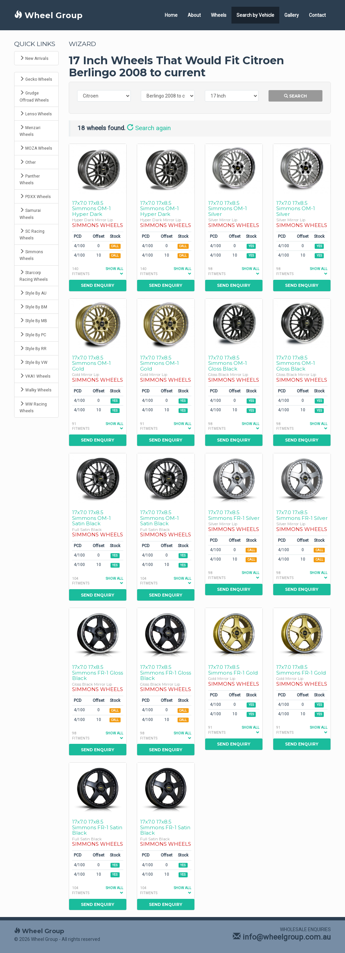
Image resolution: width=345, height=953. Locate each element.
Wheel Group (48, 15)
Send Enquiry (97, 285)
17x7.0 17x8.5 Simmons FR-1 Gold (233, 670)
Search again (149, 128)
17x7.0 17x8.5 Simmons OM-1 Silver (227, 208)
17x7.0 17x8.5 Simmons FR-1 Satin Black (97, 827)
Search (295, 96)
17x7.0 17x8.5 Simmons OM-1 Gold (91, 363)
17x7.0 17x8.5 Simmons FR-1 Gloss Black (97, 672)
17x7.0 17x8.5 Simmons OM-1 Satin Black (91, 518)
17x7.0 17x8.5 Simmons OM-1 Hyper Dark (91, 208)
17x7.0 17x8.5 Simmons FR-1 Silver (233, 515)
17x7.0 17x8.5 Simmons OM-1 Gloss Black (227, 363)
